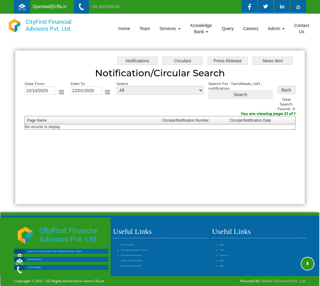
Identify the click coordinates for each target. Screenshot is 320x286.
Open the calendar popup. (63, 92)
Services (170, 28)
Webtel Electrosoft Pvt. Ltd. (283, 281)
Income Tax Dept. (127, 236)
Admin (276, 28)
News (222, 251)
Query (228, 28)
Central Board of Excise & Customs (134, 241)
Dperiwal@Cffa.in (49, 6)
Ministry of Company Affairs (132, 251)
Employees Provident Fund (131, 257)
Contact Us (301, 28)
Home (124, 28)
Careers (250, 28)
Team (144, 28)
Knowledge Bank (201, 28)
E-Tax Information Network (131, 246)
